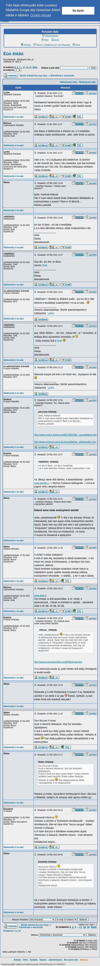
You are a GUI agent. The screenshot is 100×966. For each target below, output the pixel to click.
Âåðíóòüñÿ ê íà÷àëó (13, 117)
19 (30, 67)
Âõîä (76, 45)
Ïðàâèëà (43, 960)
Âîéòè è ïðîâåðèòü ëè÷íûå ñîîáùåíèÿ (51, 45)
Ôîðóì (25, 960)
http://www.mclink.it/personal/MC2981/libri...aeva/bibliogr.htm (65, 435)
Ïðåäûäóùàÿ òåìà (68, 82)
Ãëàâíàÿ (17, 960)
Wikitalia (84, 960)
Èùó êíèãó (13, 53)
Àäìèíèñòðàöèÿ (55, 960)
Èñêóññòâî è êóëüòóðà (62, 75)
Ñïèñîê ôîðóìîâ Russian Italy (33, 75)
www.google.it (41, 483)
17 (24, 67)
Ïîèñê (55, 40)
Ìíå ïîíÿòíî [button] (78, 10)
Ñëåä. (35, 67)
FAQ (45, 40)
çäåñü (51, 313)
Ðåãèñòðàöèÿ (50, 36)
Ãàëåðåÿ (34, 960)
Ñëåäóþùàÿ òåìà (87, 82)
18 (27, 67)
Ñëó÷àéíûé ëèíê (71, 960)
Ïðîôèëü (26, 45)
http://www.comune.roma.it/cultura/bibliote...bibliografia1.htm (65, 442)
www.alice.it (40, 595)
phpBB (12, 964)
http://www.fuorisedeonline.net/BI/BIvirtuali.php (58, 662)
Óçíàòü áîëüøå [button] (40, 15)
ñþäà (44, 265)
